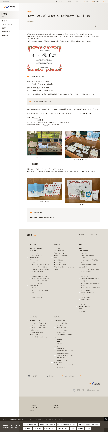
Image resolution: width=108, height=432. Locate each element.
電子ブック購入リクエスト (60, 264)
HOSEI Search (33, 250)
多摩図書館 (51, 376)
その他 (88, 428)
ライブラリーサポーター (62, 332)
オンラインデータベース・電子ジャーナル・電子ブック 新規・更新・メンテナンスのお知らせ (41, 281)
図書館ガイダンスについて (36, 320)
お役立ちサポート (34, 285)
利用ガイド (81, 248)
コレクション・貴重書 (62, 330)
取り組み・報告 (58, 362)
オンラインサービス (7, 24)
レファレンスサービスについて (39, 274)
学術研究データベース (35, 334)
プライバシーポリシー (35, 407)
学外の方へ (81, 274)
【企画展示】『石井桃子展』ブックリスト (43, 101)
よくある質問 (39, 120)
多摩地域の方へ (85, 295)
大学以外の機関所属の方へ (87, 292)
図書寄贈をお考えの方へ (84, 306)
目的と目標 (59, 344)
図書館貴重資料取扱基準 (62, 353)
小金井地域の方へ (85, 297)
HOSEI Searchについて (37, 297)
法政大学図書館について (60, 320)
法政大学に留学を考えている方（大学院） (89, 424)
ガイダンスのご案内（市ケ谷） (39, 323)
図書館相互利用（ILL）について (40, 276)
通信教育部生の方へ (83, 267)
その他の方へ (84, 302)
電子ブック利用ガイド (59, 262)
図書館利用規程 (60, 348)
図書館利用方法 (85, 253)
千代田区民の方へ (85, 299)
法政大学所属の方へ (83, 250)
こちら (36, 118)
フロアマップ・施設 (61, 327)
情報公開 (32, 410)
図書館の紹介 (5, 35)
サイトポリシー (33, 405)
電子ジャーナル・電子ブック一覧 (38, 255)
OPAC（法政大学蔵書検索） (36, 248)
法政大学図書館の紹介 (62, 323)
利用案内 (4, 28)
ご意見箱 (81, 309)
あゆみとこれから (58, 337)
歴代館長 (59, 341)
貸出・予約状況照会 (59, 250)
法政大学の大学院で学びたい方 (47, 424)
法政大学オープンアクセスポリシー (38, 332)
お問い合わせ (93, 235)
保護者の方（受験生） (63, 428)
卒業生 (73, 428)
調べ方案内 (35, 288)
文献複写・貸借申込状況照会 (61, 255)
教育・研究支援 (6, 31)
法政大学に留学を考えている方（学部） (67, 424)
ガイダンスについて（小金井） (39, 327)
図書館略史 (59, 339)
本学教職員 (80, 428)
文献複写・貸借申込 (59, 253)
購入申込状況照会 (58, 260)
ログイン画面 (57, 248)
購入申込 (56, 257)
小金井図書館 (71, 376)
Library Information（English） (89, 264)
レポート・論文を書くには (38, 295)
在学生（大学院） (37, 428)
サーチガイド (33, 262)
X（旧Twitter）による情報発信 (64, 334)
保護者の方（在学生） (49, 428)
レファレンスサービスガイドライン (65, 355)
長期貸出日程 (82, 304)
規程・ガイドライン (59, 346)
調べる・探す (5, 21)
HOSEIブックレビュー (62, 325)
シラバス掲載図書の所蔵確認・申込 (38, 337)
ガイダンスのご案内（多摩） (39, 325)
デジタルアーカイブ (34, 260)
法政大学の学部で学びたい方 (30, 424)
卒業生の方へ (84, 276)
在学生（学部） (27, 428)
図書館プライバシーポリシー (64, 360)
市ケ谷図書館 (34, 376)
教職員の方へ (57, 407)
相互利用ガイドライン (62, 358)
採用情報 (56, 405)
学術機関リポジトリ (34, 257)
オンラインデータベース (35, 253)
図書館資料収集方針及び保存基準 (65, 351)
